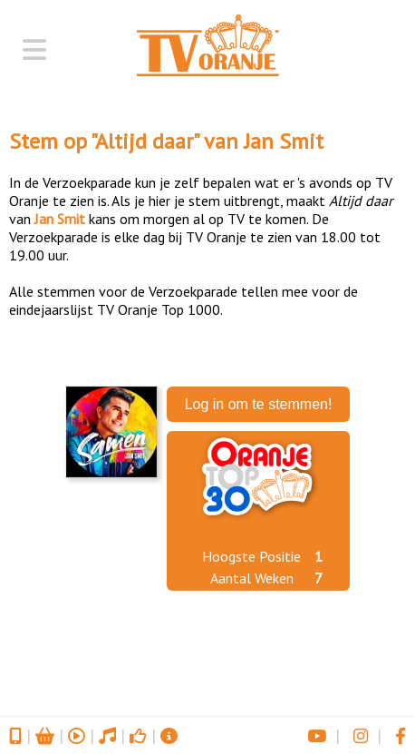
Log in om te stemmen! (259, 404)
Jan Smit (283, 141)
